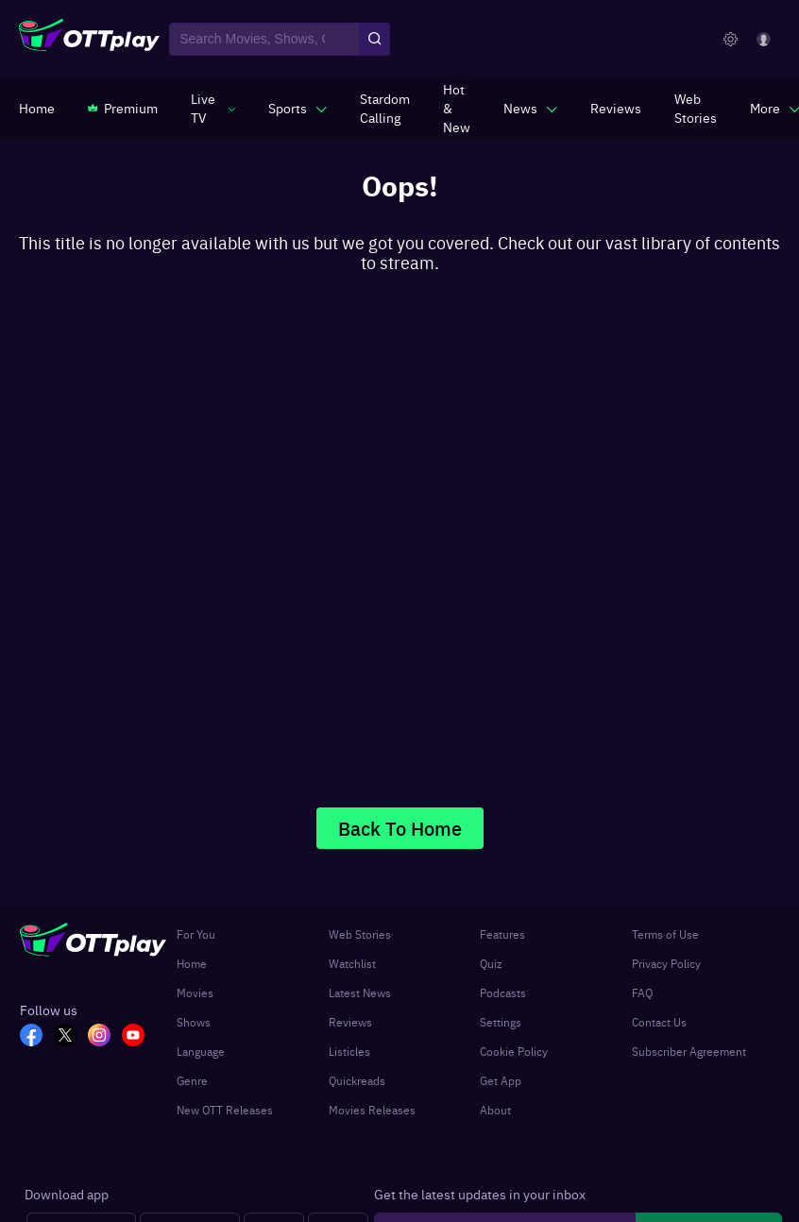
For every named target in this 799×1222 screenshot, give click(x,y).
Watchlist (352, 963)
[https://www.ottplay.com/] (37, 107)
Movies (195, 992)
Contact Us (659, 1021)
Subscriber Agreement (689, 1051)
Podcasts (503, 992)
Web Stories (360, 934)
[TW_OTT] (71, 1037)
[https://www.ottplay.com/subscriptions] (123, 107)
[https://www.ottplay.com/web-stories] (695, 107)
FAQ (642, 992)
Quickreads (357, 1080)
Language (201, 1051)
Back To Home (400, 827)
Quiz (491, 963)
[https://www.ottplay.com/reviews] (615, 107)
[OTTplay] (89, 39)
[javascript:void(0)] (213, 107)
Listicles (349, 1051)
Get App (500, 1080)
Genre (192, 1080)
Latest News (360, 992)
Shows (194, 1021)
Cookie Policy (514, 1051)
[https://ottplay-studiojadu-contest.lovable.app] (385, 107)
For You (196, 934)
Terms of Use (665, 934)
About (495, 1109)
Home (192, 963)
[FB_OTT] (37, 1037)
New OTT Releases (225, 1109)
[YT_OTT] (139, 1037)
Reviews (350, 1021)
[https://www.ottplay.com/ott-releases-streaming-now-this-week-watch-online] (456, 107)
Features (502, 934)
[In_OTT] (105, 1037)
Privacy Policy (666, 963)
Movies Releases (372, 1109)
